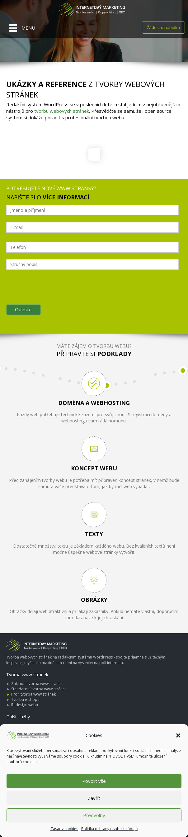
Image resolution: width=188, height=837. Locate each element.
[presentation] (53, 294)
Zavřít (94, 798)
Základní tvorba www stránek (37, 683)
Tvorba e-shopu (25, 699)
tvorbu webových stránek (61, 111)
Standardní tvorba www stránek (39, 689)
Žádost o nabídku (163, 27)
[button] (178, 735)
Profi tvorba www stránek (33, 694)
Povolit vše (94, 781)
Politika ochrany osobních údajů (109, 828)
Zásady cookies (64, 828)
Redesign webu (24, 704)
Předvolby (94, 815)
